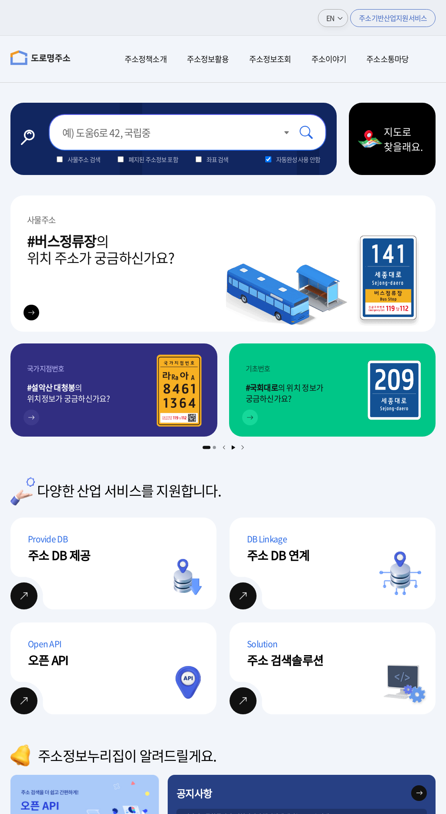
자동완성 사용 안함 (298, 159)
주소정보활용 (208, 59)
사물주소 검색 (84, 159)
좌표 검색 (217, 159)
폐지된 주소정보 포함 (153, 159)
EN (330, 18)
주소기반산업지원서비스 (393, 18)
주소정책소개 (146, 59)
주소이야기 (329, 59)
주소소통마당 (387, 59)
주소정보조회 (270, 59)
